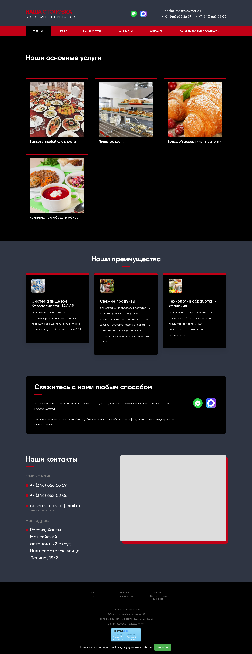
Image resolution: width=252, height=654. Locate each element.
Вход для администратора (126, 609)
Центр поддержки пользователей (126, 623)
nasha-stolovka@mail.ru (183, 11)
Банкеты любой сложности (199, 31)
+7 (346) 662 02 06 (212, 17)
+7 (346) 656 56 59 (178, 17)
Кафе (63, 31)
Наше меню (125, 31)
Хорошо (163, 647)
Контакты (156, 31)
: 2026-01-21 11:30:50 (143, 619)
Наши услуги (92, 31)
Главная (38, 31)
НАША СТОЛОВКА (49, 11)
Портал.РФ (139, 614)
